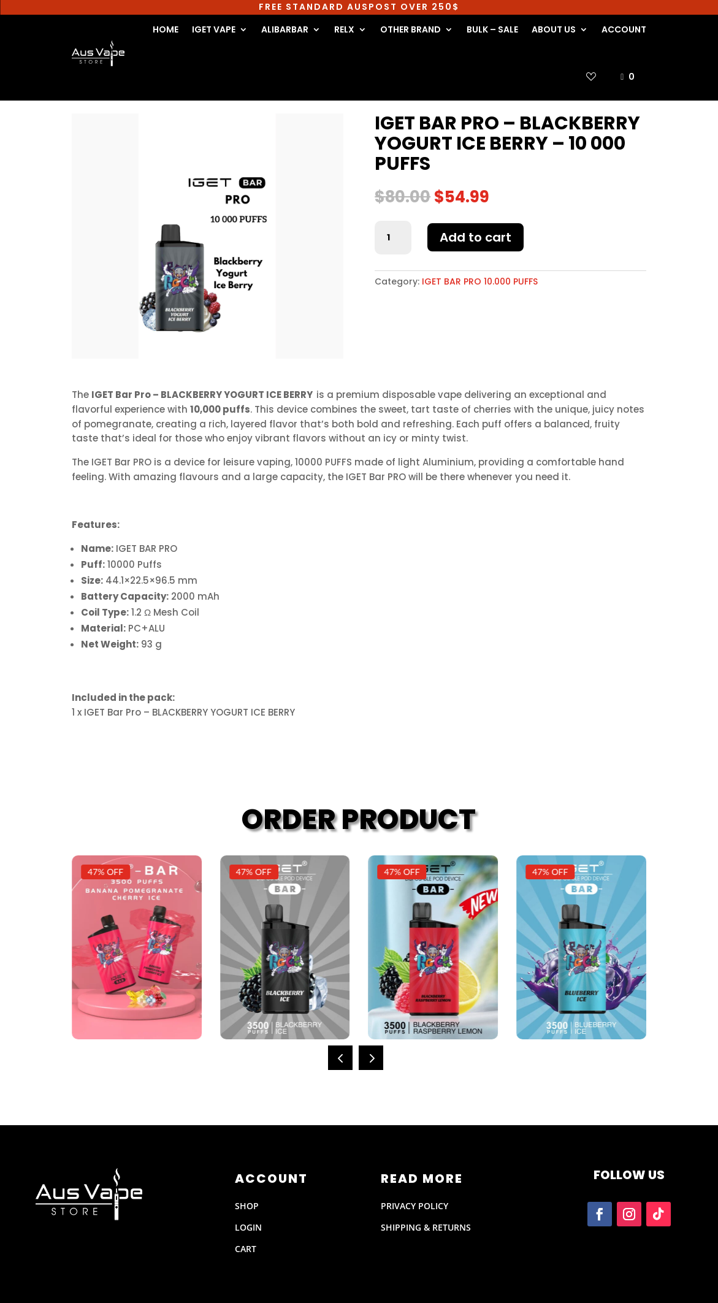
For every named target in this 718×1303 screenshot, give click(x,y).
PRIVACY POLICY (414, 1206)
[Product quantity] (393, 238)
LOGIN (248, 1227)
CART (245, 1249)
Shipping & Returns (426, 1227)
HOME (165, 29)
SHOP (247, 1206)
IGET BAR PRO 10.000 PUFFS (480, 281)
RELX (344, 29)
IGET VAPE (213, 29)
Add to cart (475, 237)
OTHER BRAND (410, 29)
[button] (340, 1057)
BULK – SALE (492, 29)
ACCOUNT (624, 29)
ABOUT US (554, 29)
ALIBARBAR (284, 29)
